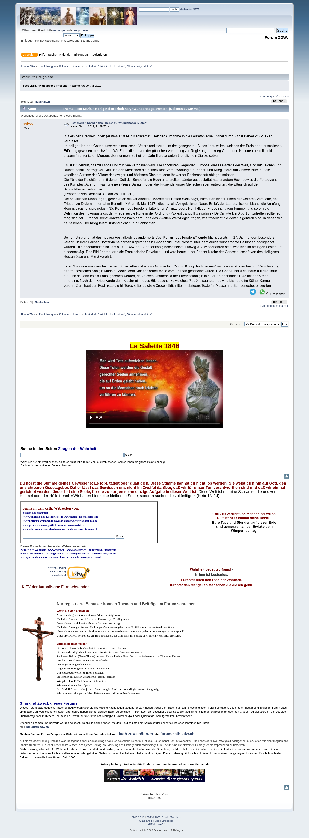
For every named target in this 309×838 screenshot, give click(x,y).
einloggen (60, 30)
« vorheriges (267, 96)
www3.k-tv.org (57, 567)
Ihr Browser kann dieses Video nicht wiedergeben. (154, 389)
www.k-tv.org (58, 571)
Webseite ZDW (189, 9)
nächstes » (282, 96)
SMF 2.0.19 (138, 817)
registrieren (81, 30)
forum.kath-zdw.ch (177, 734)
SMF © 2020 (154, 817)
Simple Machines (171, 817)
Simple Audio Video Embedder (156, 821)
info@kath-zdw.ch (37, 727)
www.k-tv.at (59, 575)
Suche (26, 449)
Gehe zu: (237, 324)
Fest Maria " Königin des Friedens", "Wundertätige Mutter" (109, 122)
